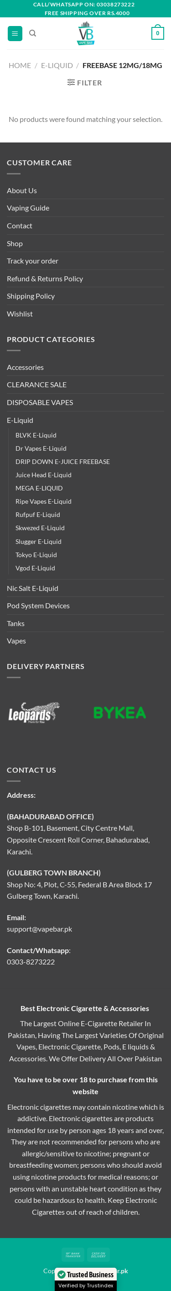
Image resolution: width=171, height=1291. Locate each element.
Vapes (16, 640)
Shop (15, 243)
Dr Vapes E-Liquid (41, 448)
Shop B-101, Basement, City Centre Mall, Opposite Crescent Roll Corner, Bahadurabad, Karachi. (78, 839)
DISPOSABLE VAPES (40, 402)
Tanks (16, 623)
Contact (19, 225)
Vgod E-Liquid (35, 568)
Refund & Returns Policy (45, 278)
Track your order (32, 260)
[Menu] (15, 33)
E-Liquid (57, 65)
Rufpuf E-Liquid (38, 514)
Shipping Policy (31, 295)
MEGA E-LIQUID (39, 488)
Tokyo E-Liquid (36, 555)
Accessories (25, 367)
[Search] (32, 33)
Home (20, 65)
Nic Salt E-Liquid (32, 588)
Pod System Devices (38, 605)
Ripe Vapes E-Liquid (44, 501)
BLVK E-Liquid (36, 435)
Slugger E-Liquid (39, 541)
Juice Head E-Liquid (44, 475)
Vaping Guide (28, 207)
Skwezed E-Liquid (40, 528)
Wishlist (20, 313)
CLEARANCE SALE (37, 384)
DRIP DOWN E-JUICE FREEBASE (63, 461)
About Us (22, 190)
